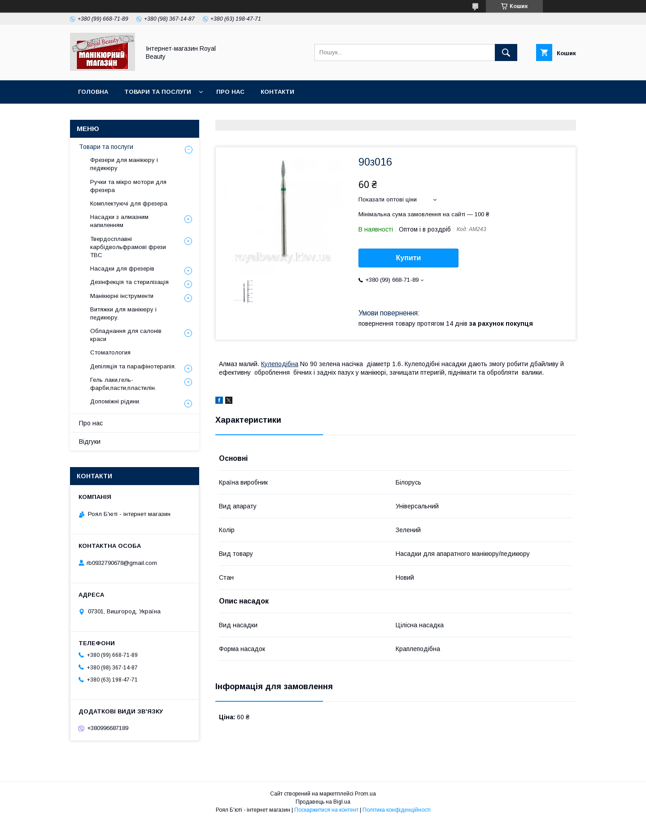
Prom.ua (365, 794)
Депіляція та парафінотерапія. (133, 366)
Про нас (230, 91)
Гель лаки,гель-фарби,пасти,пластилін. (123, 383)
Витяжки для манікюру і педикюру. (123, 313)
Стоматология (110, 352)
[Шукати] (506, 52)
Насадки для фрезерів (122, 268)
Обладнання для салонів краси (126, 335)
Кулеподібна (279, 363)
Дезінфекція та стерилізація (129, 282)
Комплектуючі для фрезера (128, 203)
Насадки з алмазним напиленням (119, 221)
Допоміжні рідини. (115, 401)
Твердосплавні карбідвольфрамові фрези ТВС (128, 247)
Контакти (277, 91)
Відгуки (89, 441)
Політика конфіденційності (396, 810)
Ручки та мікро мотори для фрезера (128, 186)
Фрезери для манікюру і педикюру (124, 164)
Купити (408, 258)
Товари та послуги (157, 91)
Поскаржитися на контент (326, 810)
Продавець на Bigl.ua (323, 802)
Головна (93, 91)
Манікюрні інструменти (121, 296)
